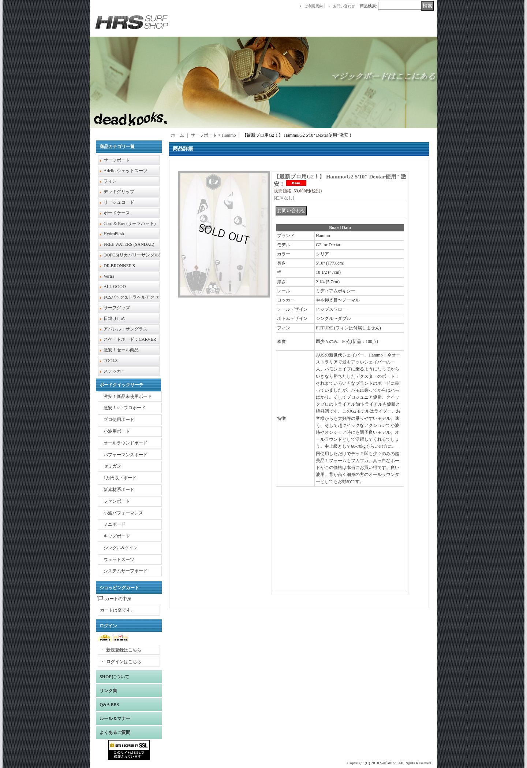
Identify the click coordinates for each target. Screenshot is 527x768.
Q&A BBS (109, 704)
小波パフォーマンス (123, 513)
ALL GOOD (115, 286)
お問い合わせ (344, 6)
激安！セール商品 (121, 349)
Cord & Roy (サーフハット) (130, 223)
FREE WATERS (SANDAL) (129, 244)
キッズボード (117, 536)
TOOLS (110, 360)
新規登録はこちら (123, 650)
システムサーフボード (125, 570)
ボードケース (117, 212)
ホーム (177, 135)
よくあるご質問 (115, 732)
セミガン (112, 466)
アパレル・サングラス (125, 329)
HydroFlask (114, 233)
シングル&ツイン (121, 547)
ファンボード (117, 501)
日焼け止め (115, 318)
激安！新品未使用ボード (128, 396)
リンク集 (108, 690)
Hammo (229, 135)
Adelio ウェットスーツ (125, 170)
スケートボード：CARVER (130, 339)
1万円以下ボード (120, 477)
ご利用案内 (313, 6)
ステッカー (115, 371)
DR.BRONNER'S (119, 265)
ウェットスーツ (119, 559)
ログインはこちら (123, 661)
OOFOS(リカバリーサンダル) (132, 255)
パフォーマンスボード (125, 454)
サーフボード (117, 160)
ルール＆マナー (115, 718)
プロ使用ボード (119, 419)
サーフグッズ (117, 307)
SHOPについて (114, 676)
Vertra (109, 276)
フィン (110, 181)
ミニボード (115, 524)
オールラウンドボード (125, 443)
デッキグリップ (119, 191)
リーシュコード (119, 202)
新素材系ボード (119, 489)
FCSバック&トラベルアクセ (131, 297)
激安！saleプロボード (125, 407)
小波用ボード (117, 431)
